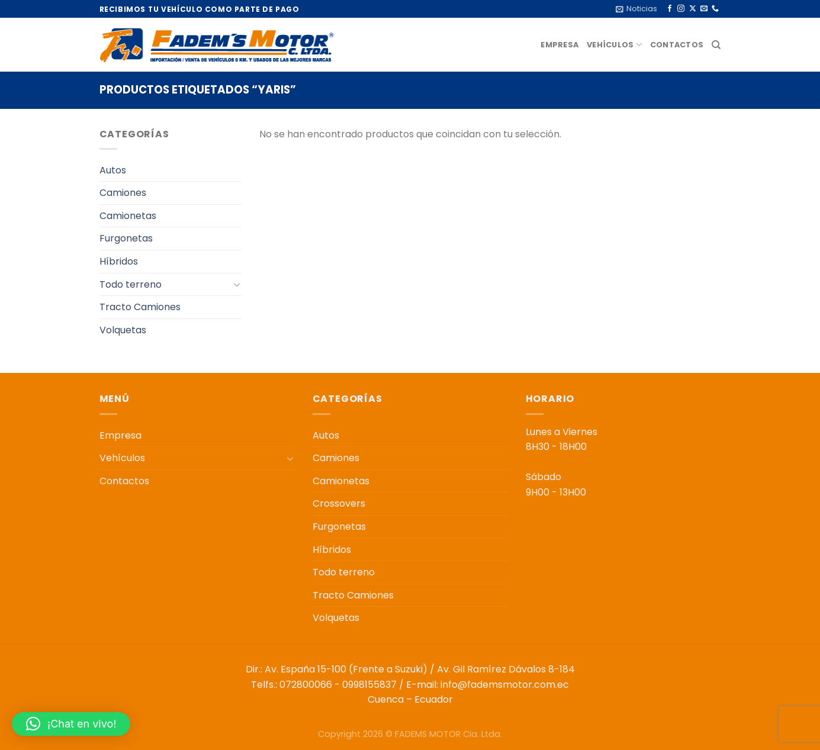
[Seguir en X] (692, 9)
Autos (112, 170)
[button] (71, 724)
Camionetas (127, 216)
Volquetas (122, 330)
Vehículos (614, 44)
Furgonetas (126, 238)
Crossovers (339, 503)
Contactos (676, 45)
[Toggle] (237, 284)
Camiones (122, 192)
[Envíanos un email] (704, 9)
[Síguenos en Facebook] (669, 9)
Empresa (559, 45)
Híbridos (118, 261)
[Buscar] (716, 45)
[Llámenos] (715, 9)
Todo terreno (130, 284)
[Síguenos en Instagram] (680, 9)
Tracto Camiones (140, 307)
